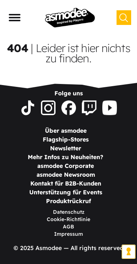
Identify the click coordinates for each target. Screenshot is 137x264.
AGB (68, 226)
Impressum (68, 234)
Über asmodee (66, 130)
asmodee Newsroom (66, 174)
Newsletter (65, 148)
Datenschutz (68, 212)
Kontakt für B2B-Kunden (65, 183)
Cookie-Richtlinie (68, 219)
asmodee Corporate (65, 165)
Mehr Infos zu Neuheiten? (65, 157)
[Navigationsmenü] (14, 17)
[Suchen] (124, 17)
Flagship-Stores (66, 139)
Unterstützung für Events (65, 192)
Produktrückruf (68, 201)
